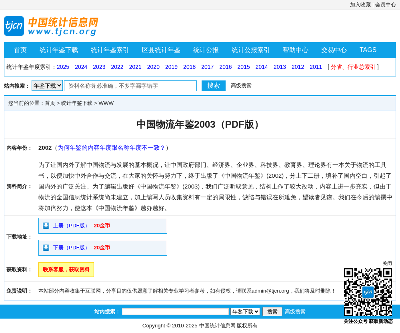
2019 (171, 67)
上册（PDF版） (71, 226)
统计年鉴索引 (110, 49)
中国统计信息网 (217, 326)
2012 (298, 67)
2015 (244, 67)
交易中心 (334, 49)
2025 (63, 67)
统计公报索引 (251, 49)
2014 (262, 67)
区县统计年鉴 (161, 49)
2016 (225, 67)
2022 (117, 67)
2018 (189, 67)
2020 (153, 67)
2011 (316, 67)
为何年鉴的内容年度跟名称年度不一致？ (112, 147)
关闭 (387, 263)
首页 (20, 49)
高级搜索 (241, 85)
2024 (81, 67)
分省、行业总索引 (353, 67)
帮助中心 (295, 49)
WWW (106, 103)
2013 (280, 67)
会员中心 (385, 5)
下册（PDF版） (71, 248)
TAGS (368, 49)
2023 (99, 67)
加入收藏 (360, 5)
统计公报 (206, 49)
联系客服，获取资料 (66, 270)
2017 (207, 67)
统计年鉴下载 (59, 49)
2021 (135, 67)
